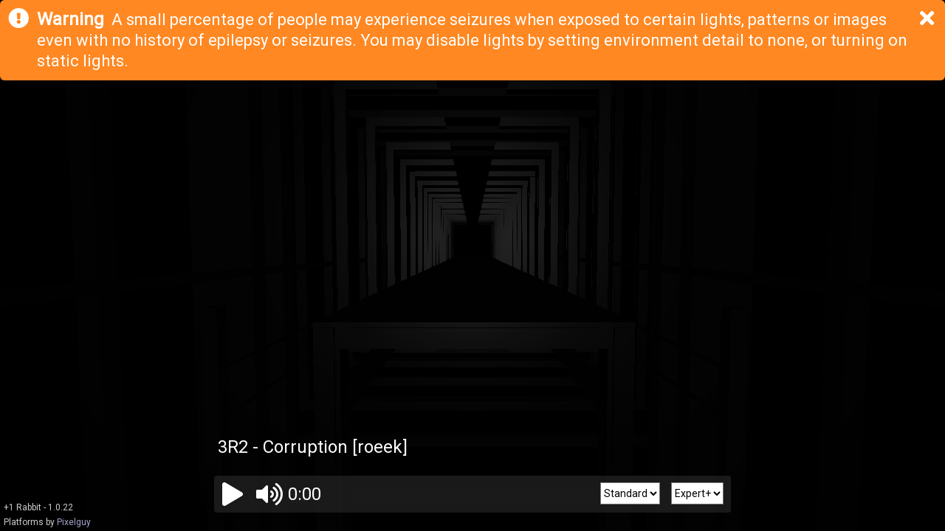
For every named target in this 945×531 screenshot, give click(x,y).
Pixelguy (74, 522)
